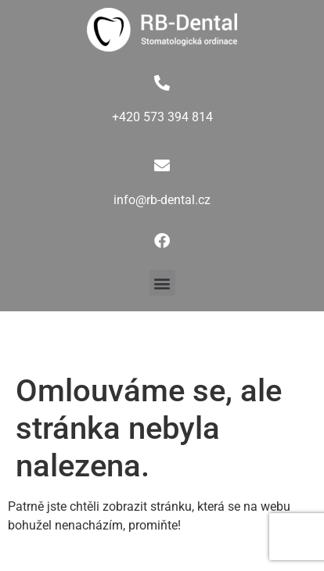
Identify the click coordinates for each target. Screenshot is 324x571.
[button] (162, 283)
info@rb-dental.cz (162, 199)
